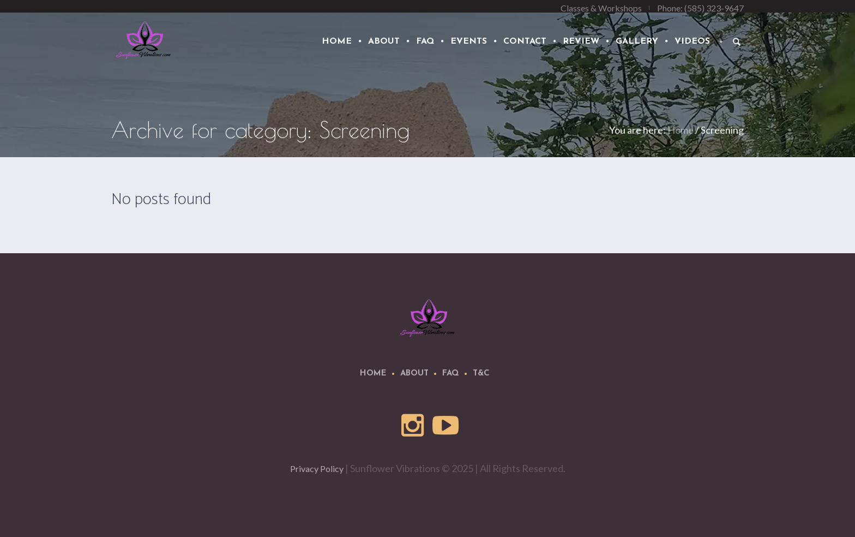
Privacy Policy (317, 468)
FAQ (450, 373)
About (414, 373)
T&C (481, 373)
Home (680, 130)
